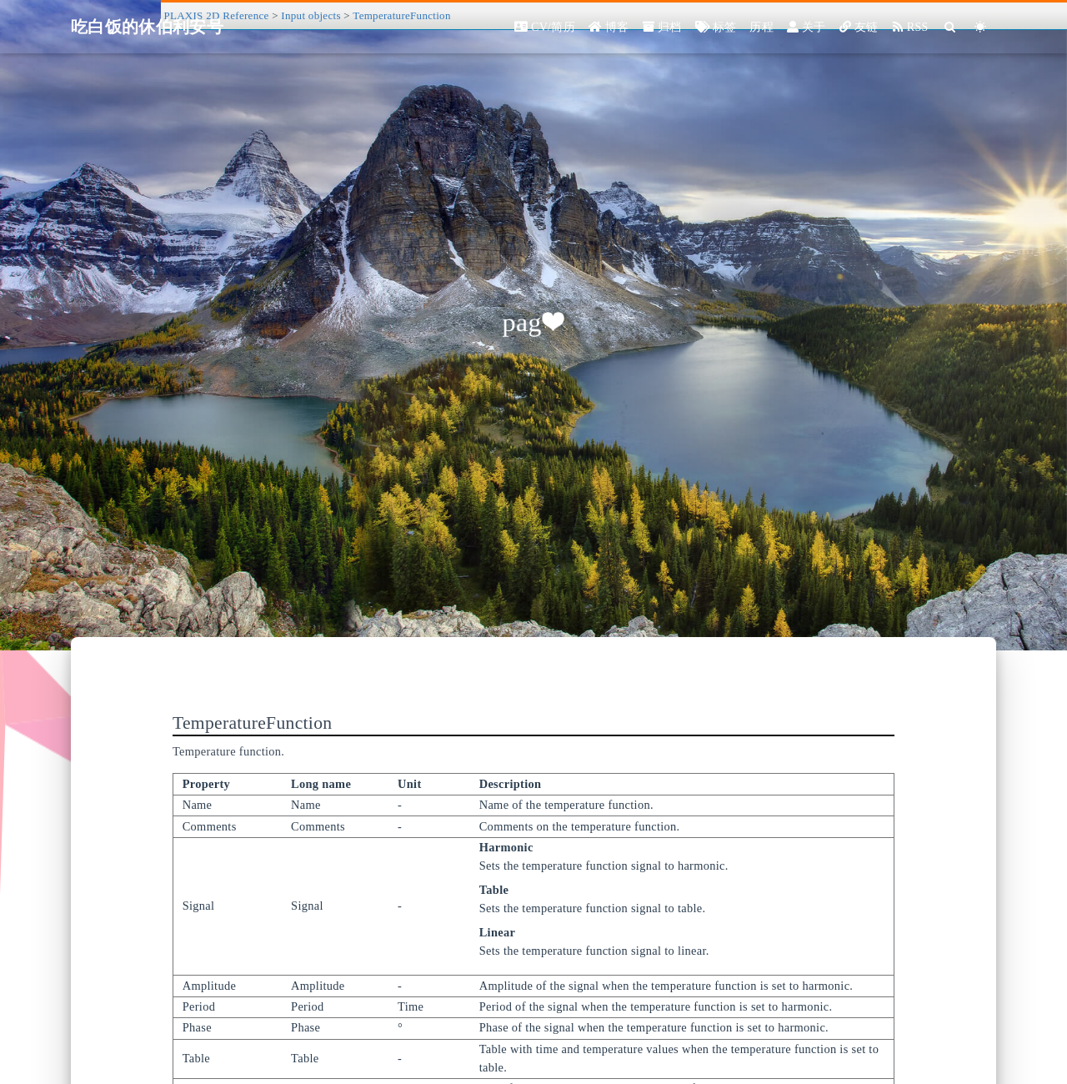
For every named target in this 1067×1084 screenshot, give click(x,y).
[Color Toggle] (980, 27)
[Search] (950, 27)
